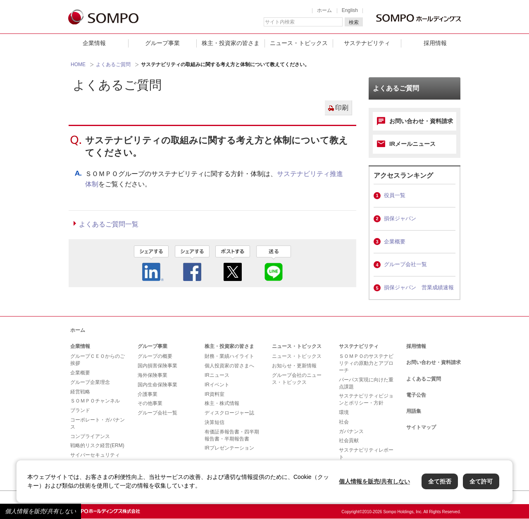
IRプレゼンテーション (229, 448)
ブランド (80, 410)
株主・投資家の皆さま (231, 43)
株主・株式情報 (222, 403)
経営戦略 (80, 392)
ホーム (324, 10)
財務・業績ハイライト (229, 356)
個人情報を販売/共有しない (40, 511)
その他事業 (150, 403)
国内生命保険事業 (157, 385)
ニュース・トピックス (299, 43)
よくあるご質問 (113, 64)
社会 (344, 422)
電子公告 (416, 395)
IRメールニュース (412, 143)
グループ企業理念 (90, 382)
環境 (344, 412)
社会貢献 (349, 440)
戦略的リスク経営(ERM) (97, 445)
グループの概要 (155, 356)
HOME (78, 64)
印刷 (341, 107)
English (350, 10)
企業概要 (394, 241)
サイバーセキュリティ (95, 455)
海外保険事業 (152, 375)
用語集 (413, 411)
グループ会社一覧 (405, 264)
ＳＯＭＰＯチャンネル (95, 401)
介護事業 (147, 394)
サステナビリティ (367, 43)
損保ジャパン (400, 218)
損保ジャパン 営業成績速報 (419, 287)
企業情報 (94, 43)
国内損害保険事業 (157, 366)
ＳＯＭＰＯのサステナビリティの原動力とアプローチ (366, 363)
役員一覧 (394, 195)
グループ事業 (162, 43)
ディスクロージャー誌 (229, 413)
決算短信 (214, 422)
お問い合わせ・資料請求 (421, 121)
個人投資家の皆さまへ (229, 366)
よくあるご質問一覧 (108, 224)
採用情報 (435, 43)
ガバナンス (351, 431)
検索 (354, 22)
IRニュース (217, 375)
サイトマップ (421, 427)
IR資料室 (214, 394)
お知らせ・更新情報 (294, 366)
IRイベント (217, 385)
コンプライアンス (90, 436)
